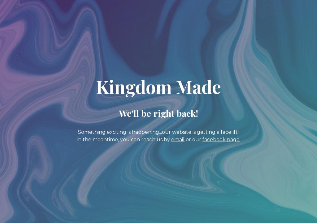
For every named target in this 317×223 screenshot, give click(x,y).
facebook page (221, 139)
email (178, 139)
